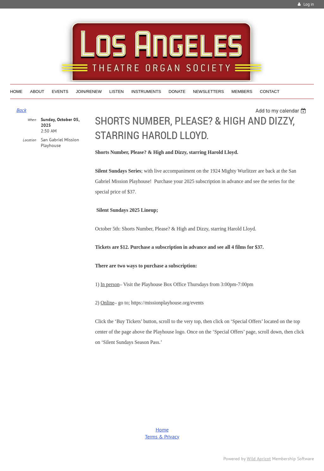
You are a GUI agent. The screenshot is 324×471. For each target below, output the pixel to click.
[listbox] (281, 111)
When (32, 119)
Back (21, 110)
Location (29, 140)
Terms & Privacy (162, 436)
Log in (308, 4)
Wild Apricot (259, 459)
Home (162, 429)
